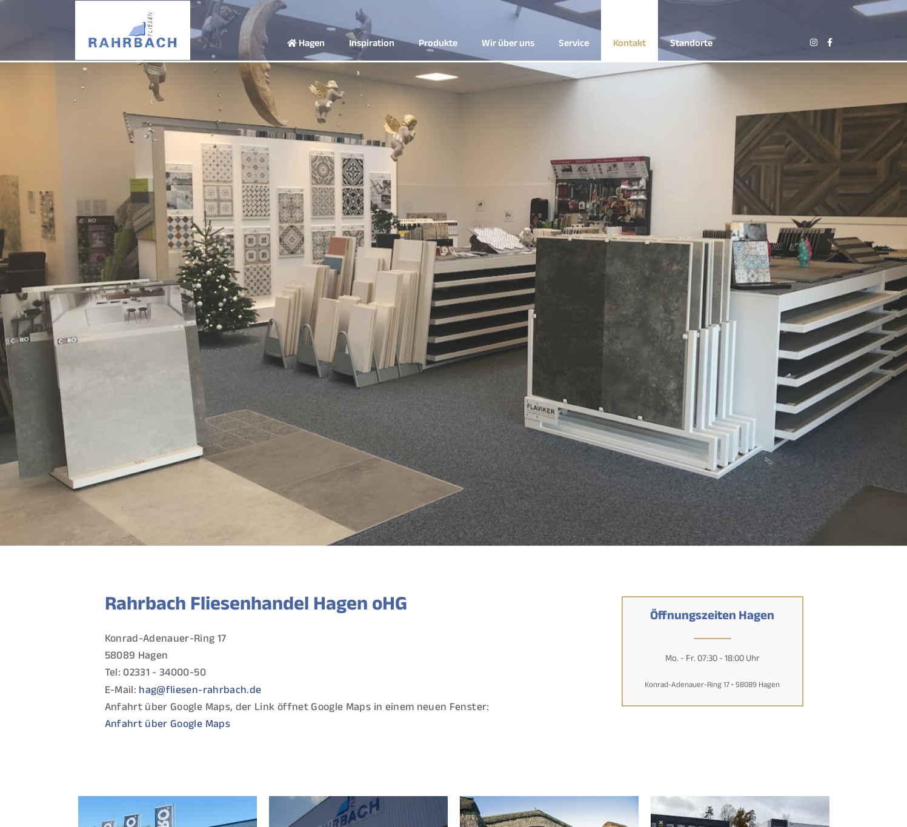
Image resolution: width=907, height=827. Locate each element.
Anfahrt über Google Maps (167, 725)
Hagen (306, 44)
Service (574, 44)
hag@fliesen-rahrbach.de (200, 691)
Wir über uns (508, 44)
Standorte (691, 44)
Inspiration (371, 44)
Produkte (438, 44)
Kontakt (629, 44)
